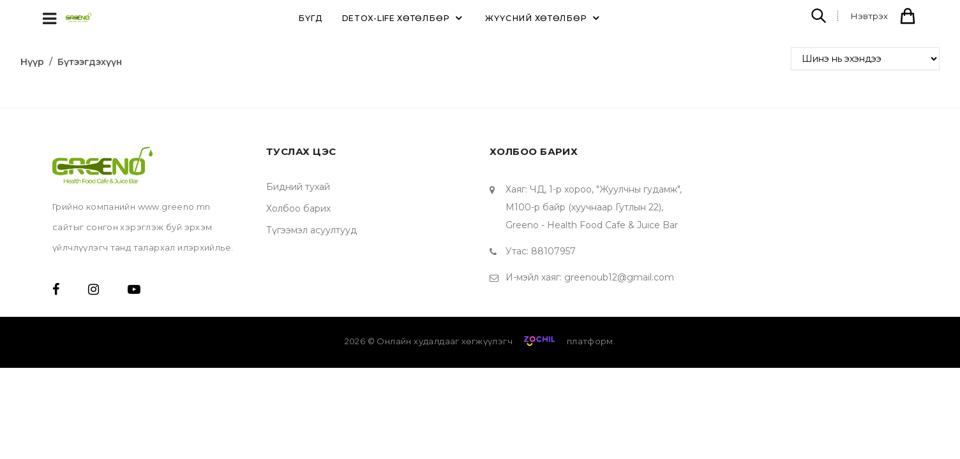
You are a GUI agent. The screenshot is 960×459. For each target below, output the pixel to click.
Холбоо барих (298, 208)
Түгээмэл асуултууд (311, 230)
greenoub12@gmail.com (619, 277)
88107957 (553, 251)
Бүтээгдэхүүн (89, 62)
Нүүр (32, 62)
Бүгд (310, 18)
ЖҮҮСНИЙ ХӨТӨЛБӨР (544, 18)
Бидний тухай (298, 187)
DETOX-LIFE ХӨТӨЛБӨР (404, 18)
